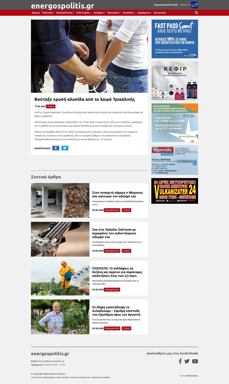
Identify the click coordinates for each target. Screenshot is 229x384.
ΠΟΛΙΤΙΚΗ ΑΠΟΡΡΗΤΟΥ (80, 377)
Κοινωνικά (160, 12)
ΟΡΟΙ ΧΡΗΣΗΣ (62, 377)
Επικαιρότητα (64, 12)
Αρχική (36, 12)
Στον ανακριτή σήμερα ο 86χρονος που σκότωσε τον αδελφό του (117, 194)
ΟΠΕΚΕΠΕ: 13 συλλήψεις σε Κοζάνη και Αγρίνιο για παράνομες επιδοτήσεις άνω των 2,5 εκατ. (117, 272)
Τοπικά (50, 106)
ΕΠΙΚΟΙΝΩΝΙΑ (49, 377)
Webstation (192, 376)
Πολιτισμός (82, 12)
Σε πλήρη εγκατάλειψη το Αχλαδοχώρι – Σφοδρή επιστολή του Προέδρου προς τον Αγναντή (116, 310)
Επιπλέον (128, 12)
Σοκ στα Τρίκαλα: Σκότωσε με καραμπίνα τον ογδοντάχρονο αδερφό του (114, 233)
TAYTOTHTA (36, 377)
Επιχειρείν (113, 12)
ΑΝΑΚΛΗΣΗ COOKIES (101, 377)
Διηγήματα (144, 12)
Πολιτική (47, 12)
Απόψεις (98, 12)
